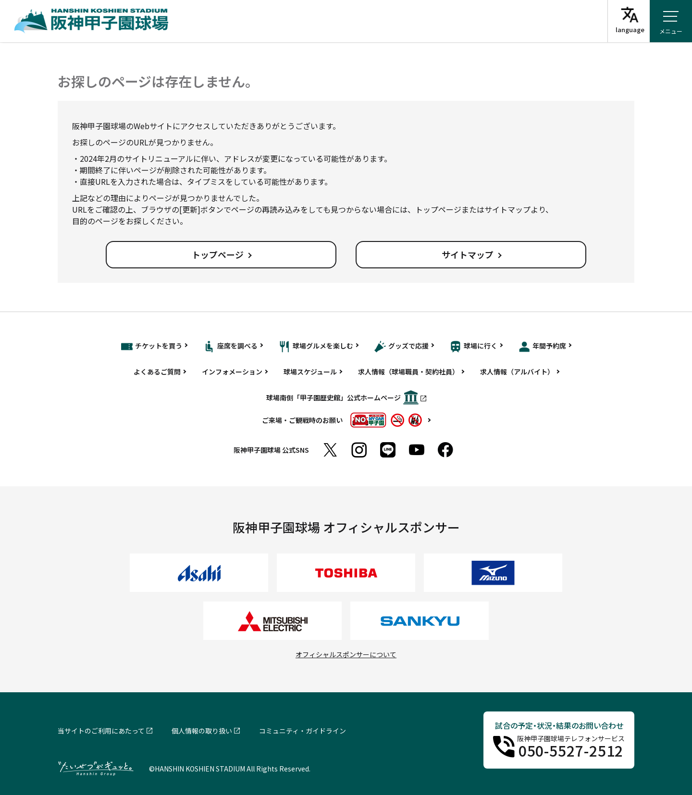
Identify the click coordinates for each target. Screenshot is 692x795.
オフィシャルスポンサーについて (346, 654)
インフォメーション (232, 371)
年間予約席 (542, 346)
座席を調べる (230, 346)
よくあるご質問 (157, 371)
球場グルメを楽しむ (316, 346)
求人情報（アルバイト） (517, 371)
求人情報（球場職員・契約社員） (408, 371)
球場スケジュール (310, 371)
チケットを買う (151, 346)
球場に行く (473, 346)
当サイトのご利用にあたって (101, 731)
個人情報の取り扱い (202, 731)
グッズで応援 (401, 346)
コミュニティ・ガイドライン (302, 730)
